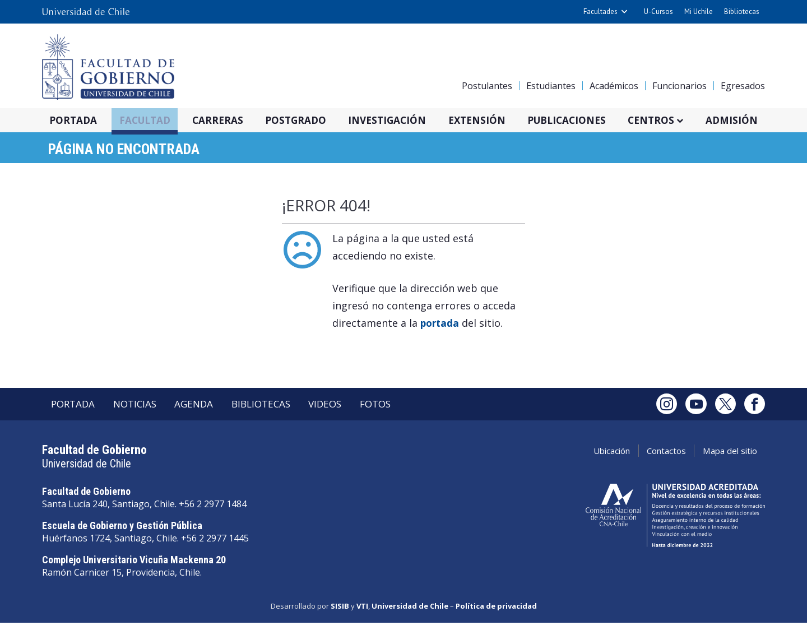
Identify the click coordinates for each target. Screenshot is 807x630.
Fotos (413, 411)
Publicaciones (588, 120)
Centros (676, 120)
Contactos (650, 460)
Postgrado (308, 120)
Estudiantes (551, 86)
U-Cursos (658, 11)
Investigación (402, 120)
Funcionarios (679, 86)
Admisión (758, 120)
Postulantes (487, 86)
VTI (362, 615)
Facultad (152, 120)
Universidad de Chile (410, 615)
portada (440, 326)
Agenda (211, 411)
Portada (78, 120)
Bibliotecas (741, 11)
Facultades (600, 11)
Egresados (743, 86)
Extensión (495, 120)
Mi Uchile (698, 11)
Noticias (145, 411)
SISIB (340, 615)
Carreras (228, 120)
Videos (356, 411)
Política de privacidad (496, 615)
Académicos (614, 86)
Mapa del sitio (724, 460)
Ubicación (585, 460)
